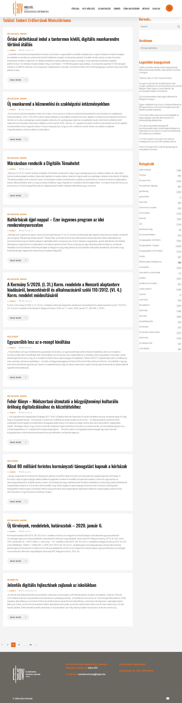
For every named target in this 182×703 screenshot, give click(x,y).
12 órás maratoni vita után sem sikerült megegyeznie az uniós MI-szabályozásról (157, 140)
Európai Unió (145, 180)
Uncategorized (145, 343)
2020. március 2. (26, 169)
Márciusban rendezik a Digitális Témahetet (43, 163)
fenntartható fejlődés (148, 186)
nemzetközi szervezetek (149, 272)
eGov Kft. (93, 668)
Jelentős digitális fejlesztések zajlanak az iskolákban (51, 585)
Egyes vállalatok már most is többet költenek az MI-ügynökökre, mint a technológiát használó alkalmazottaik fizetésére (160, 107)
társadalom (144, 305)
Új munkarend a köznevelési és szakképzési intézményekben (58, 103)
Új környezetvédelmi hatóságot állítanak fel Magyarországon (158, 98)
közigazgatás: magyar (17, 34)
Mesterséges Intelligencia (160, 262)
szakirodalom (145, 289)
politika (142, 278)
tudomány (143, 337)
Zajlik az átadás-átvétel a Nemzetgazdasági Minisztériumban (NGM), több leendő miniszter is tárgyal (159, 70)
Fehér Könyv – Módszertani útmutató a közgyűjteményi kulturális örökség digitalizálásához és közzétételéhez (62, 404)
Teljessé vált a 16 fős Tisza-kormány (155, 78)
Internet (142, 218)
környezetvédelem (147, 234)
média (142, 256)
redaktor (12, 50)
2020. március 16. (26, 50)
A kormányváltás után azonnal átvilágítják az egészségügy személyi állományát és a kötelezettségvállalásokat (159, 117)
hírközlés (143, 202)
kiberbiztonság (145, 229)
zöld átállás (144, 348)
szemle (142, 294)
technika (143, 316)
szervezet (143, 299)
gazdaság (143, 191)
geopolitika (144, 196)
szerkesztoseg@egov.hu (91, 674)
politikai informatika (148, 283)
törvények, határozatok (149, 332)
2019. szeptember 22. (28, 591)
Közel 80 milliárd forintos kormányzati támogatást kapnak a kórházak (67, 466)
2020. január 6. (25, 472)
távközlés (143, 310)
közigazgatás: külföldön (150, 240)
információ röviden (147, 207)
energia (142, 175)
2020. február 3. (25, 301)
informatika (12, 580)
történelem (144, 327)
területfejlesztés (146, 321)
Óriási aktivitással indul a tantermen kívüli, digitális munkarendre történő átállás (63, 41)
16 (30, 645)
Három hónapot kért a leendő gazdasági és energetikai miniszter (158, 148)
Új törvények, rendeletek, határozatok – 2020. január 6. (54, 525)
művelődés (144, 267)
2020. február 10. (26, 231)
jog (140, 224)
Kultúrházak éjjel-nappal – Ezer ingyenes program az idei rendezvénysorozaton (55, 222)
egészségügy (12, 337)
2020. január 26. (25, 413)
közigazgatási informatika (151, 251)
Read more (15, 80)
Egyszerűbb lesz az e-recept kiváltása (38, 341)
